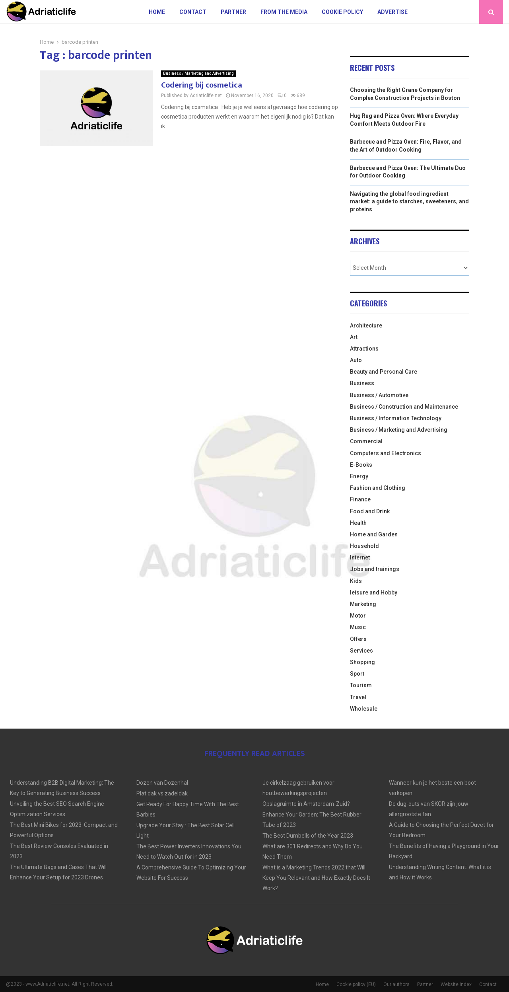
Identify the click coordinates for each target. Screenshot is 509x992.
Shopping (362, 662)
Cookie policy (342, 12)
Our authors (396, 984)
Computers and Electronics (385, 453)
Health (358, 523)
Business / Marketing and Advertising (198, 73)
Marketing (363, 604)
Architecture (366, 325)
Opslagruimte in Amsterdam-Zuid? (306, 804)
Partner (233, 12)
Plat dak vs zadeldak (162, 793)
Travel (358, 697)
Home (157, 12)
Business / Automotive (379, 395)
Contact (192, 12)
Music (358, 627)
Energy (359, 476)
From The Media (283, 12)
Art (353, 337)
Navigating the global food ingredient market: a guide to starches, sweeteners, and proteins (409, 201)
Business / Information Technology (395, 418)
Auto (356, 360)
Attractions (364, 348)
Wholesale (363, 709)
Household (364, 546)
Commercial (366, 441)
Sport (357, 673)
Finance (360, 499)
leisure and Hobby (373, 592)
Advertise (392, 12)
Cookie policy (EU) (356, 984)
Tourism (361, 685)
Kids (356, 581)
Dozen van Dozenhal (162, 783)
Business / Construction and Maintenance (404, 406)
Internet (360, 557)
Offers (358, 639)
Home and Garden (374, 534)
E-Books (361, 465)
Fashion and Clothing (377, 488)
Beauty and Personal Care (383, 371)
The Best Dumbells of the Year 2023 (307, 835)
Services (361, 650)
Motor (358, 615)
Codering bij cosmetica (201, 85)
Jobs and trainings (374, 569)
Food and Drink (370, 511)
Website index (456, 984)
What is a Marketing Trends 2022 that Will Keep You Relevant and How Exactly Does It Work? (316, 877)
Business (362, 383)
